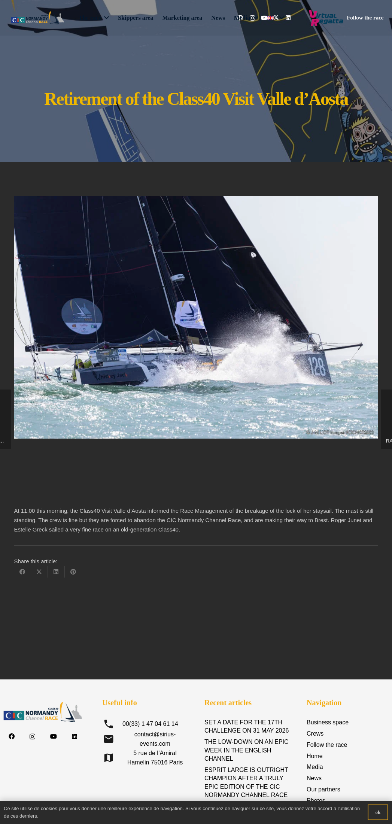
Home (315, 756)
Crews (315, 733)
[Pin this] (73, 572)
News (314, 778)
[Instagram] (32, 736)
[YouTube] (53, 736)
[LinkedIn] (74, 736)
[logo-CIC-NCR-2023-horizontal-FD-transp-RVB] (37, 18)
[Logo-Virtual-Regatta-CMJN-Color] (326, 18)
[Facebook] (12, 736)
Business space (328, 722)
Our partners (323, 789)
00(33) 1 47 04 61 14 (150, 724)
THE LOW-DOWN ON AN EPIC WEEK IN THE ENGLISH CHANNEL (246, 750)
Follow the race (327, 745)
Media (315, 767)
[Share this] (22, 572)
